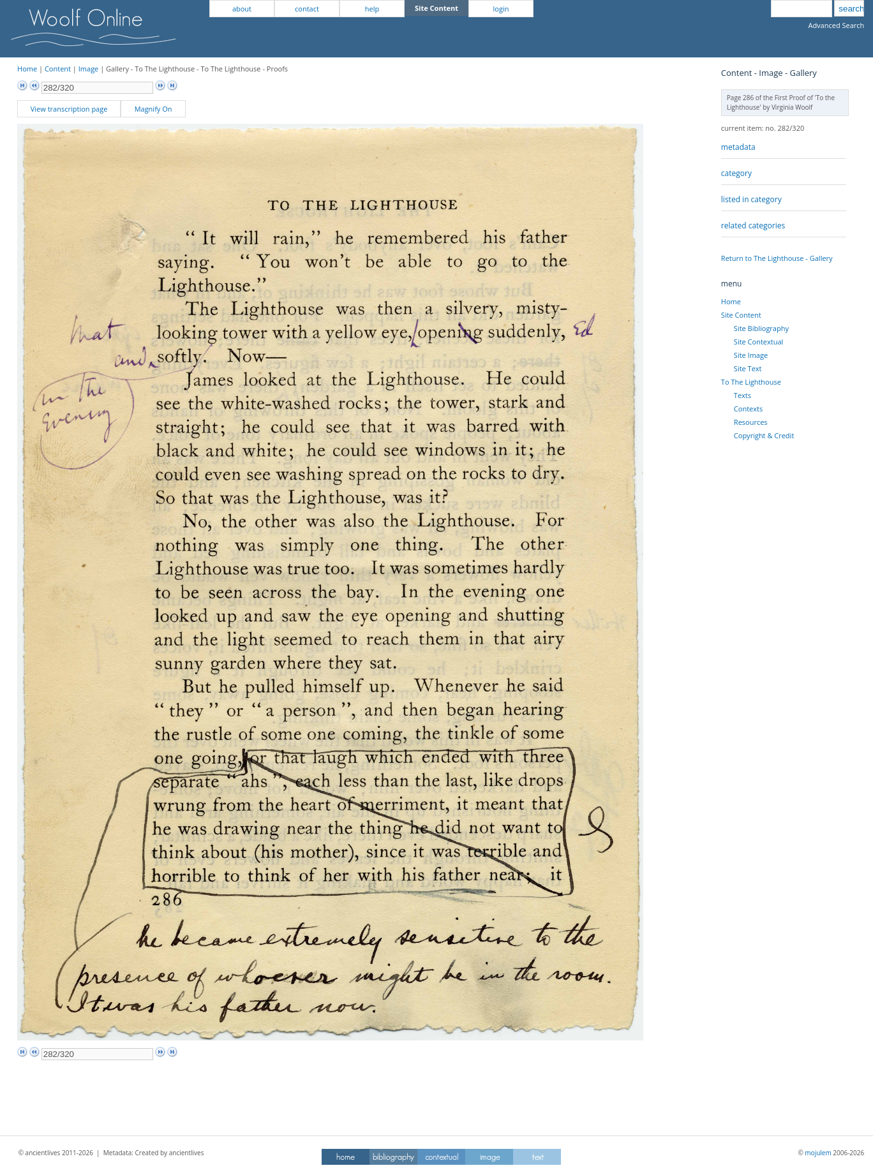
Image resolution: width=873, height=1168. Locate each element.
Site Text (748, 368)
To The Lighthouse (751, 382)
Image (88, 68)
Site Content (741, 315)
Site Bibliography (761, 328)
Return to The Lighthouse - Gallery (777, 258)
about (241, 8)
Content (58, 68)
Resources (751, 422)
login (501, 8)
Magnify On (153, 109)
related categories (753, 225)
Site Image (751, 355)
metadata (738, 147)
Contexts (748, 408)
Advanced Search (836, 25)
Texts (742, 395)
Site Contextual (758, 341)
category (736, 173)
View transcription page (69, 109)
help (372, 8)
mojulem (818, 1152)
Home (27, 68)
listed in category (751, 199)
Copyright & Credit (764, 435)
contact (307, 8)
